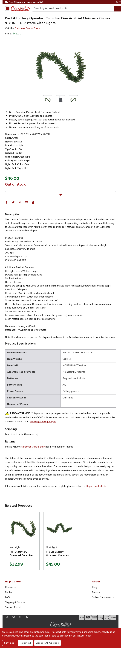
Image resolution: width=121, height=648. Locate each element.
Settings (9, 643)
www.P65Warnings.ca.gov (43, 422)
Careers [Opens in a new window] (96, 592)
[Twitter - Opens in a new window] (13, 617)
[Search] (117, 8)
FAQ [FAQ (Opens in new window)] (7, 597)
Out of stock (15, 184)
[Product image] (23, 528)
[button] (6, 202)
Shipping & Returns (15, 602)
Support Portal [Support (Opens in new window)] (12, 607)
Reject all (25, 643)
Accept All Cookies (47, 643)
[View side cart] (120, 2)
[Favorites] (60, 194)
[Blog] (26, 617)
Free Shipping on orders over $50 (24, 2)
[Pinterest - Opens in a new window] (19, 617)
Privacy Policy (84, 635)
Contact (9, 592)
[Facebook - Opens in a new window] (6, 617)
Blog (94, 587)
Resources (10, 587)
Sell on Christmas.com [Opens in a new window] (103, 597)
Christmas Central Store (27, 28)
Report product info (96, 486)
